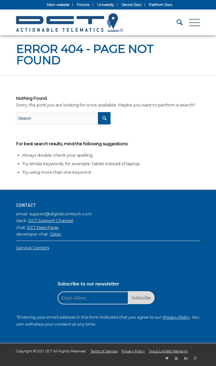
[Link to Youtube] (176, 358)
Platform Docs (160, 5)
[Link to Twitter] (167, 358)
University (105, 5)
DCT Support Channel (50, 220)
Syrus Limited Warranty (168, 351)
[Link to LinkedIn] (185, 358)
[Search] (176, 22)
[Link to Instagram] (195, 358)
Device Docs (131, 5)
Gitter (55, 234)
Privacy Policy (176, 317)
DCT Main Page (43, 227)
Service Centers (32, 247)
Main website (58, 5)
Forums (83, 5)
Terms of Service (103, 351)
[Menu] (191, 22)
